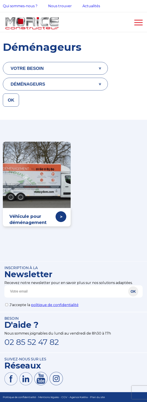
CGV (64, 397)
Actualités (91, 6)
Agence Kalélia (79, 397)
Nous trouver (60, 6)
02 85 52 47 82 (31, 342)
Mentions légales (48, 397)
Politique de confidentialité (19, 397)
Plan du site (97, 397)
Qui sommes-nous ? (20, 6)
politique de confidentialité (55, 305)
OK (11, 100)
